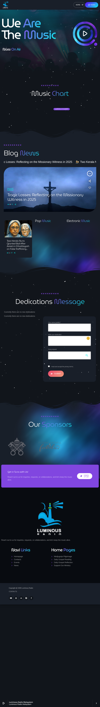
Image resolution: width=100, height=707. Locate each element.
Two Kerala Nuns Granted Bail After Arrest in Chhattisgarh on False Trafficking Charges (18, 246)
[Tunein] (16, 598)
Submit (56, 374)
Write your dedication (69, 340)
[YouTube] (11, 598)
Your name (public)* (69, 327)
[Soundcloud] (21, 598)
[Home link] (5, 4)
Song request (52, 349)
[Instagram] (26, 598)
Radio (91, 5)
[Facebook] (31, 598)
